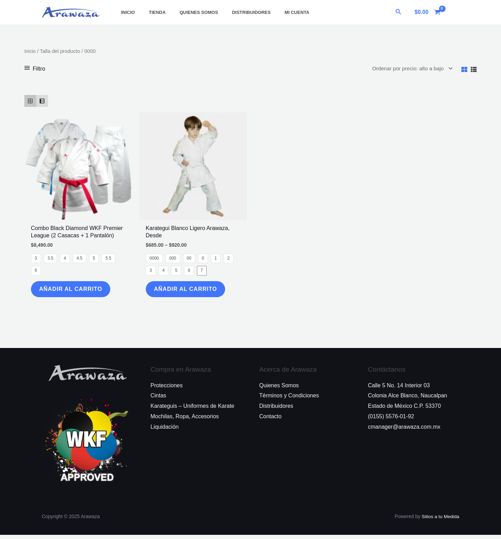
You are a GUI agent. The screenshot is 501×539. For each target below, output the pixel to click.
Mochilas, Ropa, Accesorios (185, 420)
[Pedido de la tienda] (408, 68)
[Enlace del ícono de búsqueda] (399, 12)
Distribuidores (234, 12)
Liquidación (165, 431)
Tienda (150, 12)
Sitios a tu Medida (440, 520)
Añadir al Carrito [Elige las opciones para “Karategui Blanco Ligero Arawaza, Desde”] (188, 291)
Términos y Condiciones (289, 400)
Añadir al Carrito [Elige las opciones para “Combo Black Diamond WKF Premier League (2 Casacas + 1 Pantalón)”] (73, 291)
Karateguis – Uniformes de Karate (192, 410)
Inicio (126, 12)
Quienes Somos (186, 12)
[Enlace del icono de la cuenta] (453, 12)
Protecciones (167, 390)
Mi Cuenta (275, 12)
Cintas (158, 400)
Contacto (270, 420)
